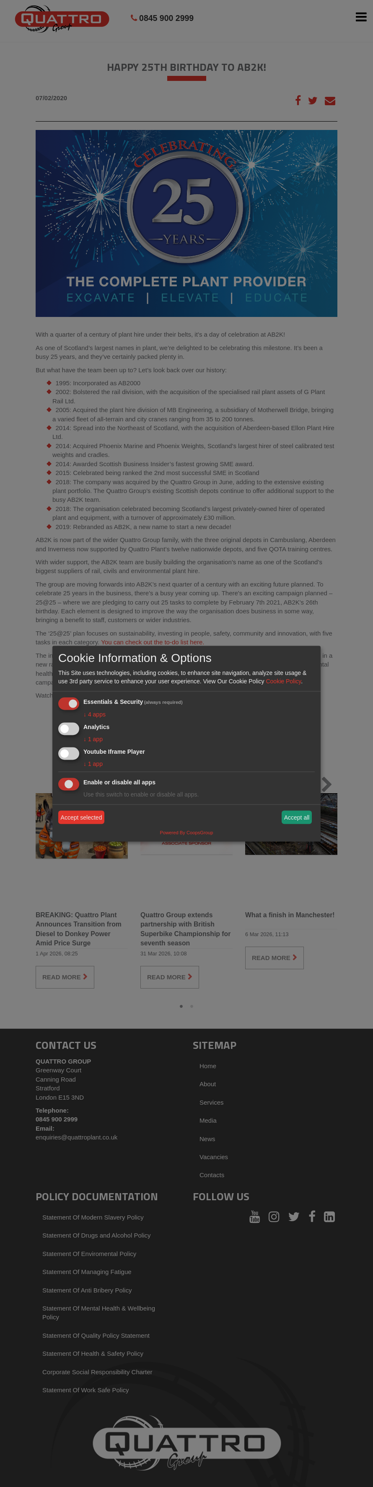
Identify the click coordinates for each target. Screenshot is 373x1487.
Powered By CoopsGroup (186, 832)
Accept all (297, 817)
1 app (93, 738)
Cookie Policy (283, 681)
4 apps (94, 714)
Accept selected (81, 817)
